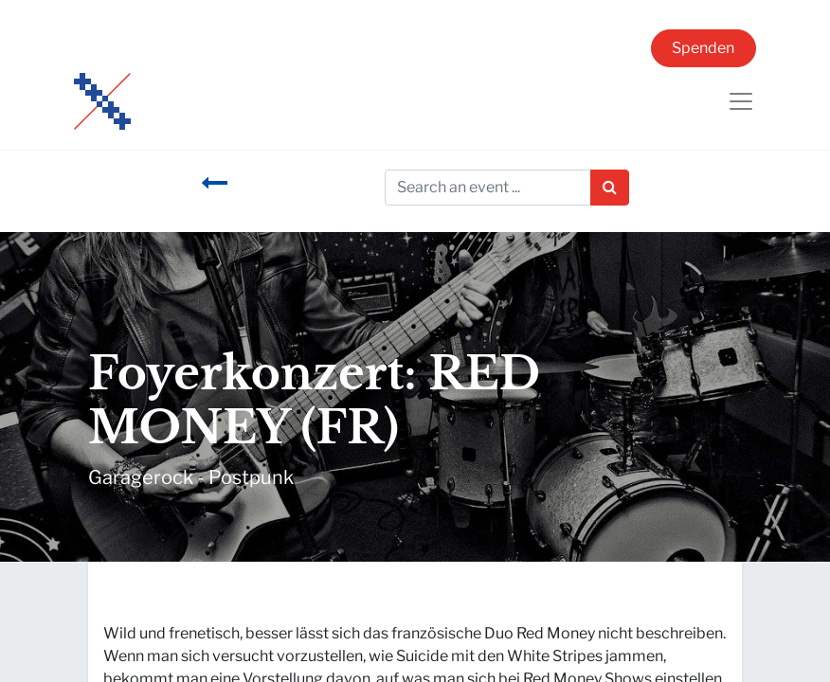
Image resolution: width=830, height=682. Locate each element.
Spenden (703, 48)
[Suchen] (609, 188)
